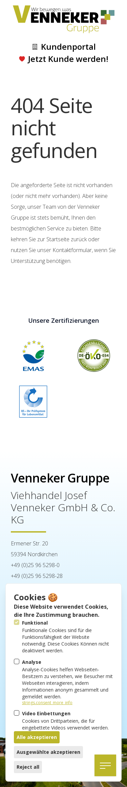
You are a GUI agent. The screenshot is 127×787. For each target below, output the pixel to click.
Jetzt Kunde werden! (63, 58)
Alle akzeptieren (37, 737)
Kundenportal (63, 46)
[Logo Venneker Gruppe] (63, 19)
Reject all (28, 767)
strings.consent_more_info (47, 702)
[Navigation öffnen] (105, 765)
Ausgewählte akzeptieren (48, 752)
